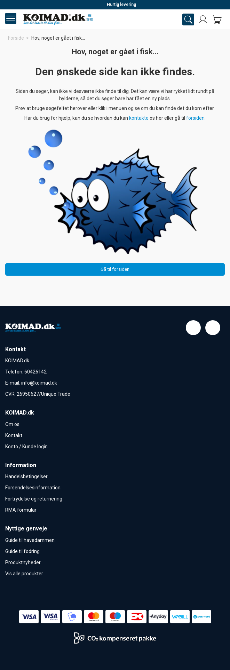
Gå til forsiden (115, 269)
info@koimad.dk (39, 383)
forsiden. (196, 118)
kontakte (139, 118)
